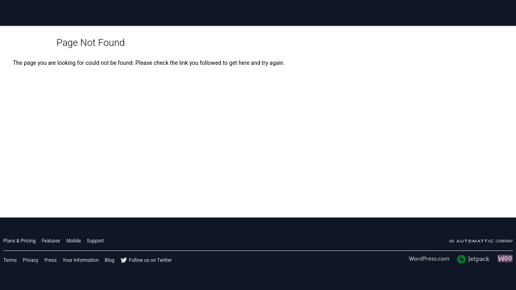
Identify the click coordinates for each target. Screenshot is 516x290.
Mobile (73, 241)
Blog (109, 260)
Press (50, 260)
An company (481, 241)
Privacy (31, 260)
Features (51, 241)
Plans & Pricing (19, 241)
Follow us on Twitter (150, 260)
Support (95, 241)
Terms (10, 260)
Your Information (80, 260)
